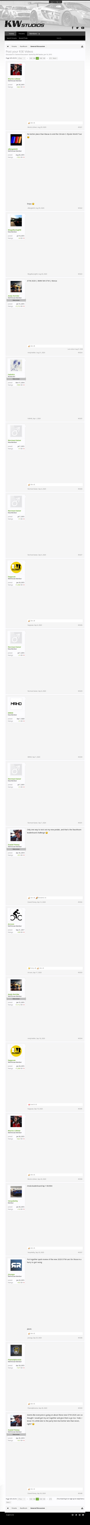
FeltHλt (11, 374)
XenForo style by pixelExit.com (24, 1522)
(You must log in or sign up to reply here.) (70, 1499)
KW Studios (39, 54)
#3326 (80, 489)
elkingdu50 (13, 149)
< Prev (20, 58)
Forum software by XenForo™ (24, 1519)
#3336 (80, 1179)
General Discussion (21, 54)
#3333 (80, 972)
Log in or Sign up (55, 2)
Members (33, 33)
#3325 (80, 419)
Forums (22, 33)
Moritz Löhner (14, 79)
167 (37, 58)
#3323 (80, 274)
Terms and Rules (79, 1519)
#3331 (80, 823)
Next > (55, 58)
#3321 (80, 127)
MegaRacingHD (14, 230)
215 (50, 58)
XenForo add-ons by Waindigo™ (15, 1520)
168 (40, 58)
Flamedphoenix (14, 1359)
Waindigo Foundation (36, 1520)
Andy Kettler (13, 296)
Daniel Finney (13, 844)
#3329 (80, 691)
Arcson (11, 924)
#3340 (80, 1493)
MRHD (10, 713)
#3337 (80, 1252)
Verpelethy (13, 1201)
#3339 (80, 1408)
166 (34, 58)
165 (31, 58)
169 (44, 58)
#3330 (80, 757)
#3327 (80, 555)
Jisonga (11, 1274)
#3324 (80, 353)
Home (11, 33)
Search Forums (12, 38)
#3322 (80, 208)
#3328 (80, 625)
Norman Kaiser (14, 440)
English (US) (10, 1515)
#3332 (80, 902)
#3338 (80, 1338)
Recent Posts (23, 38)
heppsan (11, 576)
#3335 (80, 1109)
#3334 (80, 1038)
